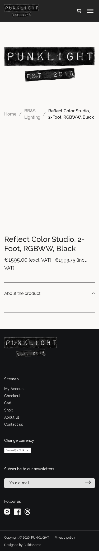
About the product (49, 293)
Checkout (12, 396)
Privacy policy (65, 537)
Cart (8, 403)
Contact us (13, 424)
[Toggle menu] (90, 11)
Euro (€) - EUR (15, 450)
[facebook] (17, 511)
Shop (8, 410)
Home (10, 114)
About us (12, 417)
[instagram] (7, 511)
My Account (14, 389)
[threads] (27, 511)
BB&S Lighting (32, 114)
